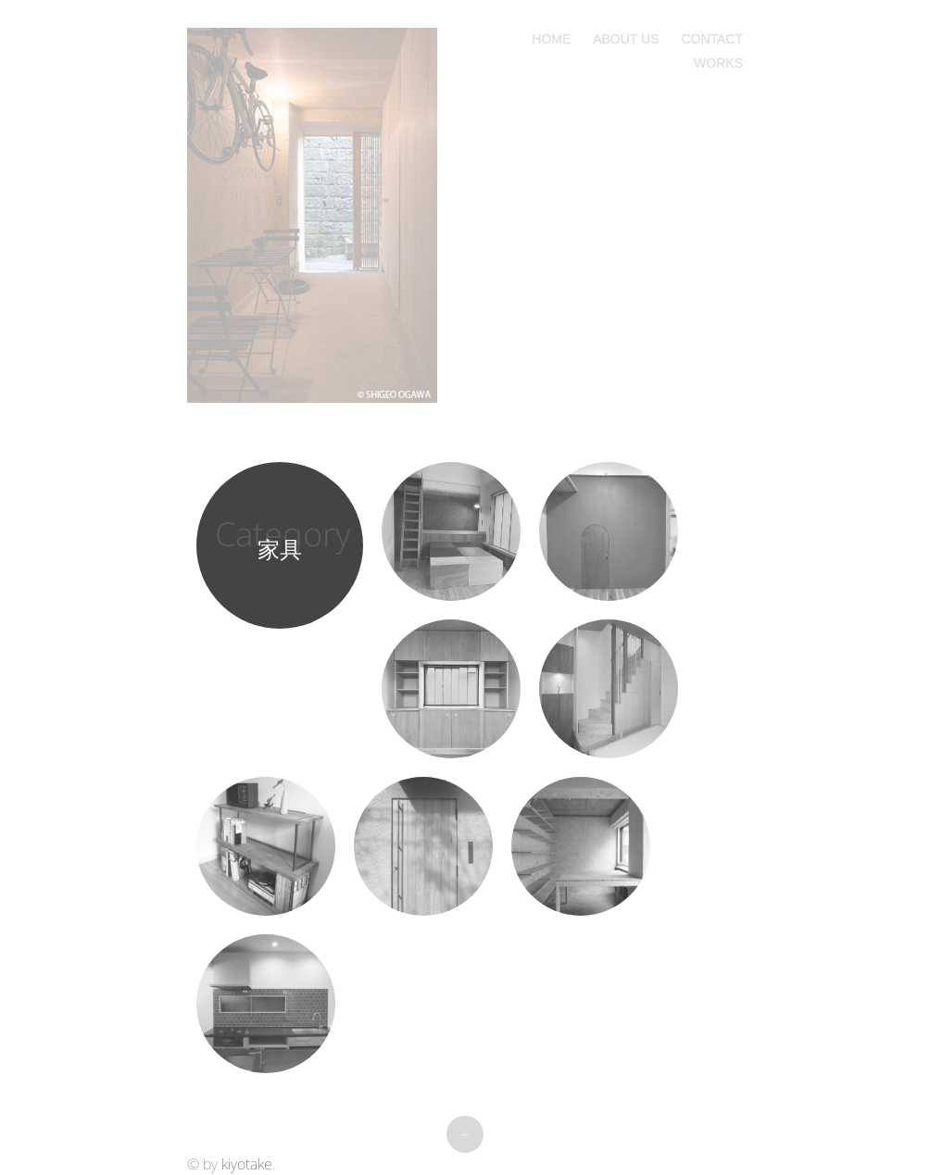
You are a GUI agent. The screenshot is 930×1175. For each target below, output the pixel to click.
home (551, 37)
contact (712, 37)
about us (626, 37)
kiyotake (246, 1164)
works (718, 61)
